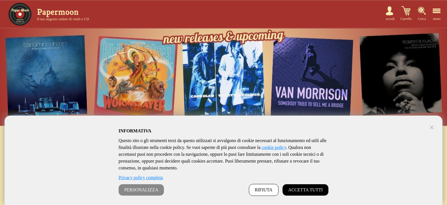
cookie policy (274, 147)
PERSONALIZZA (141, 189)
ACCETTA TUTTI (305, 189)
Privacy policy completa (141, 177)
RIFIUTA (264, 189)
